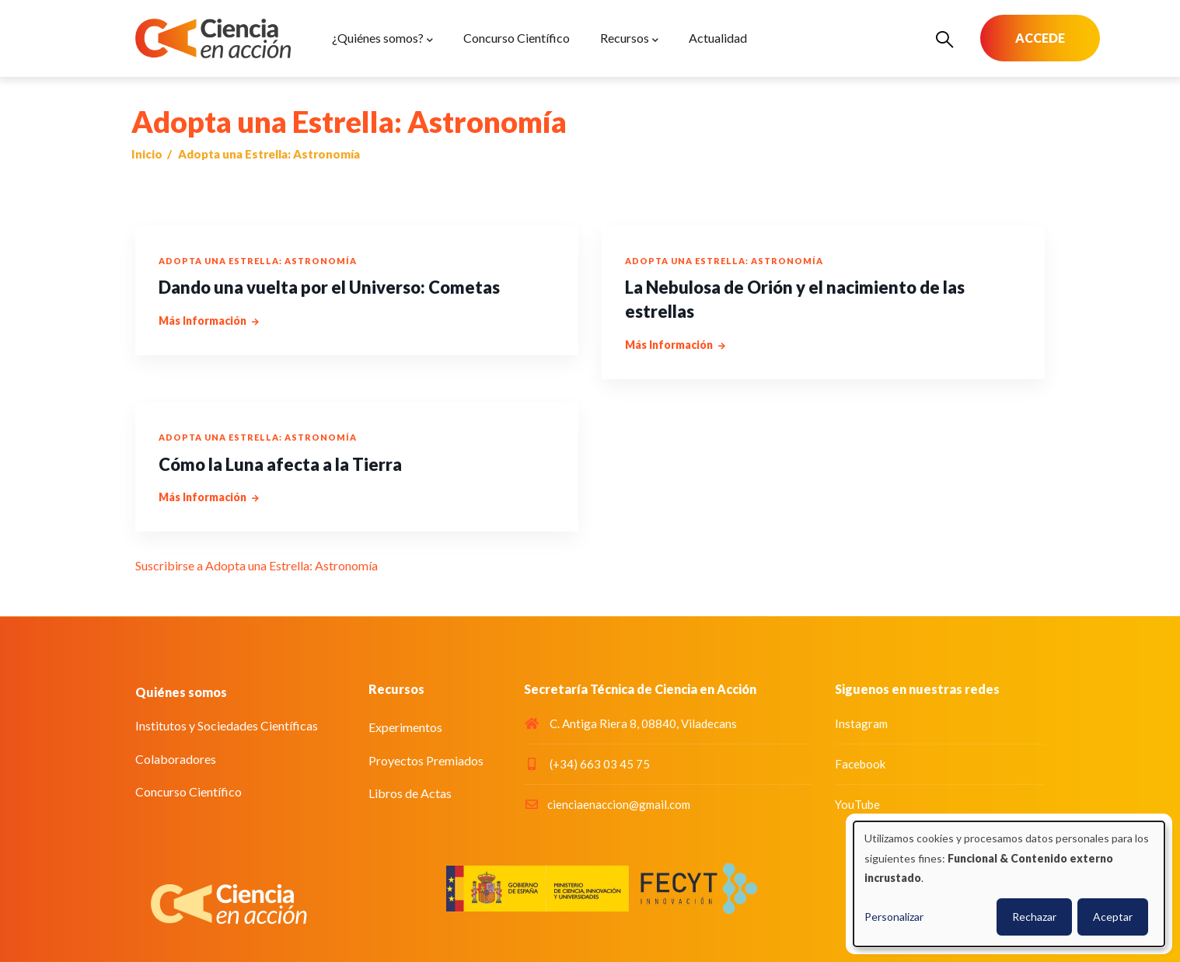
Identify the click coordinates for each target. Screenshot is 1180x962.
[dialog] (1009, 883)
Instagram (861, 723)
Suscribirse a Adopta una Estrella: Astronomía (256, 565)
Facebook (860, 764)
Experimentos (405, 727)
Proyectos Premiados (426, 760)
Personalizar (893, 916)
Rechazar (1034, 916)
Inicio (146, 154)
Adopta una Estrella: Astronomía (258, 261)
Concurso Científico (188, 791)
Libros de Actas (410, 793)
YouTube (857, 804)
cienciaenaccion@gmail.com (607, 804)
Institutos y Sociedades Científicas (226, 725)
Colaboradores (175, 758)
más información (202, 320)
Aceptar (1113, 916)
